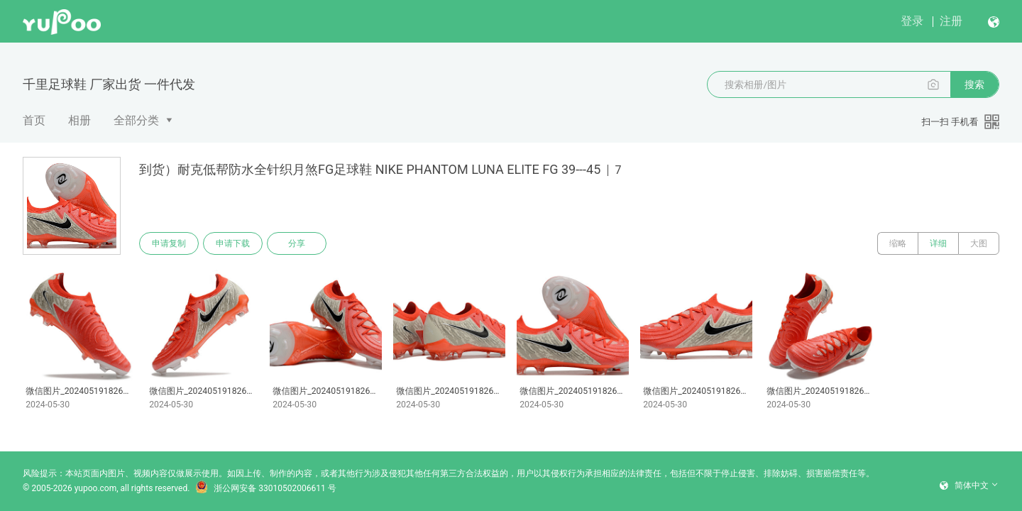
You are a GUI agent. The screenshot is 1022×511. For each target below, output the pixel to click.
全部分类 (136, 120)
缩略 (897, 243)
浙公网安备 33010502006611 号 (265, 488)
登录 (912, 21)
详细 (938, 243)
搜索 (974, 84)
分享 (296, 243)
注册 (951, 21)
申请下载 (233, 243)
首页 (34, 120)
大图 (978, 243)
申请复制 (169, 243)
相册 (79, 120)
